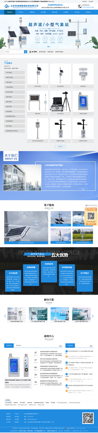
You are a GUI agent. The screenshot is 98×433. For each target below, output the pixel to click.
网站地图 (91, 1)
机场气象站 (9, 133)
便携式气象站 (9, 78)
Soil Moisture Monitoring (74, 403)
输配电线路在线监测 (39, 403)
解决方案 (54, 12)
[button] (48, 46)
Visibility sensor (32, 405)
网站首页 (9, 12)
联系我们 (88, 12)
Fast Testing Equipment (62, 403)
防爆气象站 (50, 51)
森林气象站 (9, 106)
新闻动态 (32, 12)
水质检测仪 (29, 403)
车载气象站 (9, 84)
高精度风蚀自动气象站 (12, 139)
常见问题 (70, 346)
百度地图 (84, 1)
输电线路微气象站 (11, 122)
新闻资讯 (9, 346)
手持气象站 (9, 73)
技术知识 (18, 346)
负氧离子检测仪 (59, 51)
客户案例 (43, 12)
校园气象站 (9, 111)
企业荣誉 (65, 12)
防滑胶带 (16, 403)
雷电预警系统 (9, 128)
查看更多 (60, 147)
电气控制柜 (22, 403)
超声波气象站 (42, 51)
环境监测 (53, 403)
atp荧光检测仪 (8, 403)
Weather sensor (41, 405)
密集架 (47, 403)
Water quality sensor (22, 405)
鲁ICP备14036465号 (82, 431)
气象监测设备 (9, 89)
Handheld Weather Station (10, 405)
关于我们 (77, 12)
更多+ (60, 346)
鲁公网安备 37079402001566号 (76, 428)
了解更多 (83, 189)
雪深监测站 (9, 117)
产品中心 (21, 12)
